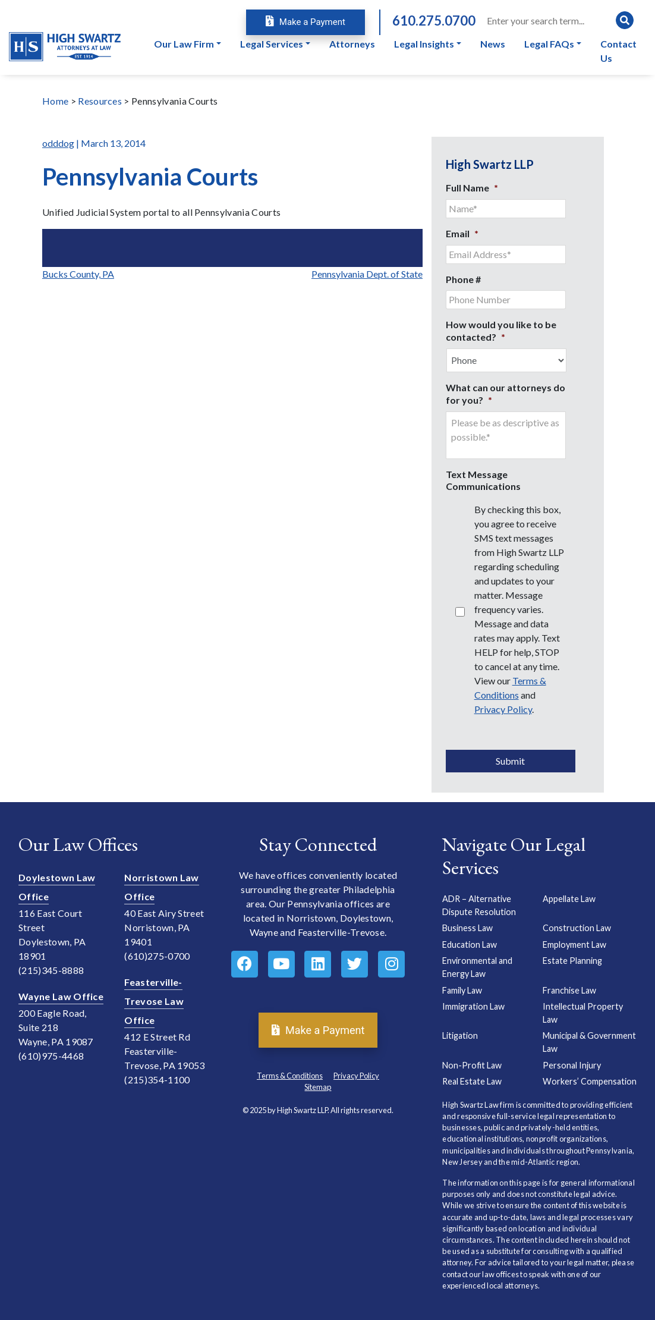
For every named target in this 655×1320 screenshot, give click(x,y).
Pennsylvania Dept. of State (367, 273)
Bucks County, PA (78, 273)
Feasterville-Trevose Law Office (154, 1001)
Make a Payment (305, 22)
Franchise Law (569, 990)
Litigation (460, 1035)
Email (462, 233)
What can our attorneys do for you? (505, 394)
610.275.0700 (433, 20)
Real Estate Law (472, 1081)
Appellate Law (569, 899)
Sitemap (317, 1087)
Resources (100, 100)
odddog (58, 143)
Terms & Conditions (290, 1075)
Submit (510, 760)
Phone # (463, 279)
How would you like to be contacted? (501, 330)
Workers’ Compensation (590, 1081)
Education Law (469, 944)
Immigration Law (473, 1006)
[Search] (559, 20)
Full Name (472, 187)
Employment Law (574, 944)
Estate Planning (572, 961)
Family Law (462, 990)
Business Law (467, 928)
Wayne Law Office (60, 996)
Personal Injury (572, 1065)
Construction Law (577, 928)
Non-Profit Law (472, 1065)
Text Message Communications (483, 480)
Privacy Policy (503, 709)
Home (55, 100)
